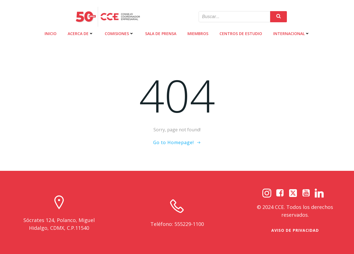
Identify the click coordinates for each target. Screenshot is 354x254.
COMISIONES (119, 33)
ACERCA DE (81, 33)
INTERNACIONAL (291, 33)
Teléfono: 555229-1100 (177, 224)
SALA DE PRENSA (160, 33)
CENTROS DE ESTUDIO (240, 33)
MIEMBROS (197, 33)
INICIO (51, 33)
